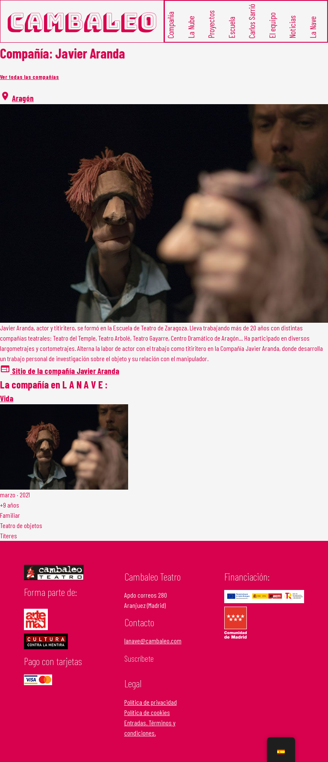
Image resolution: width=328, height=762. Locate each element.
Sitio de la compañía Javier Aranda (59, 371)
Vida (6, 398)
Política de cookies (147, 712)
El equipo (272, 26)
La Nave (312, 28)
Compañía (171, 25)
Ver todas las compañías (29, 76)
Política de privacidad (150, 702)
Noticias (292, 27)
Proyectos (211, 25)
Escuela (231, 28)
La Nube (191, 27)
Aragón (23, 98)
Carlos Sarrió (252, 21)
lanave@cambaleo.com (153, 640)
